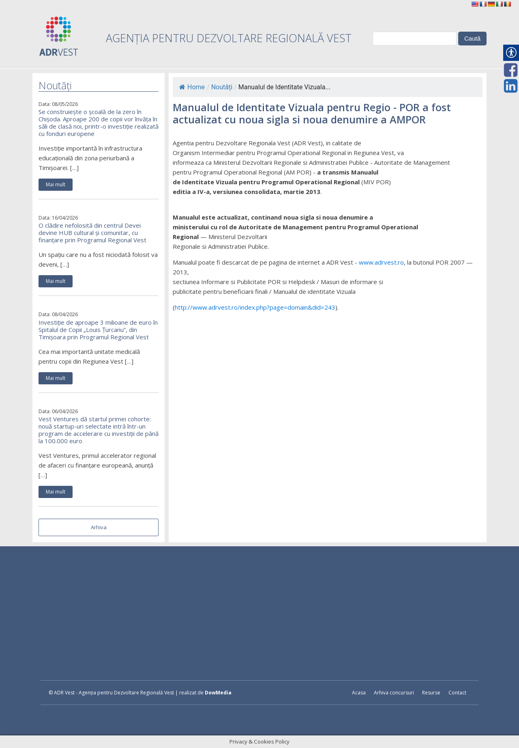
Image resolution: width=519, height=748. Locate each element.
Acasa (359, 692)
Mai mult (55, 184)
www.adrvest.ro (381, 262)
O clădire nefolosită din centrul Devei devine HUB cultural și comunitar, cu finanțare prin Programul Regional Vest (92, 233)
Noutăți (221, 87)
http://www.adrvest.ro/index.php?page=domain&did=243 (255, 307)
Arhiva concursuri (394, 692)
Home (192, 87)
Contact (457, 692)
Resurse (431, 692)
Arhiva (99, 527)
